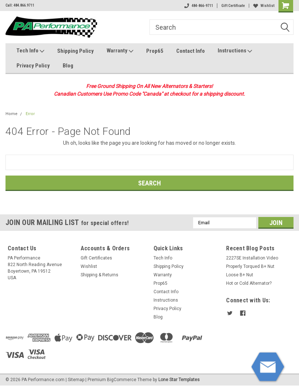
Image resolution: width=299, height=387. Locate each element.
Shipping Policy (75, 51)
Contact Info (190, 51)
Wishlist (263, 5)
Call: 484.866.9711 (19, 5)
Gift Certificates (96, 258)
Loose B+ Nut (239, 274)
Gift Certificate (233, 6)
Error (30, 113)
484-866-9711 (198, 5)
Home (11, 113)
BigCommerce (121, 379)
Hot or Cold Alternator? (249, 283)
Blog (68, 65)
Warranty (120, 51)
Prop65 (154, 51)
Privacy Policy (33, 65)
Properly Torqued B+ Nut (250, 266)
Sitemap (76, 379)
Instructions (235, 51)
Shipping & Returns (99, 274)
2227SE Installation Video (252, 258)
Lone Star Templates (179, 379)
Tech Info (30, 51)
